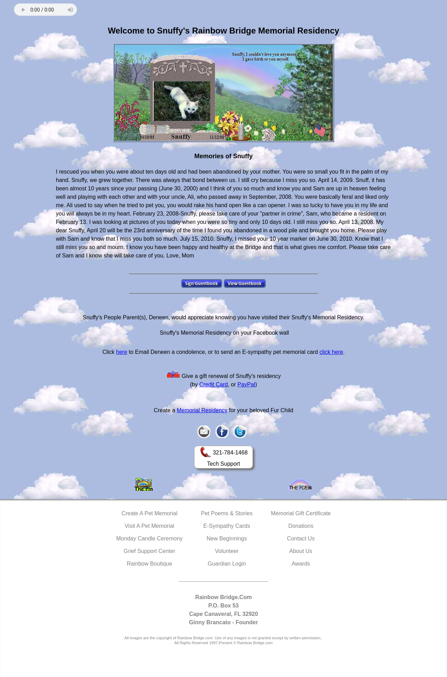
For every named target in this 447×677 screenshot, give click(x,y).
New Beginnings (227, 538)
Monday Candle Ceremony (149, 538)
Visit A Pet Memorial (149, 526)
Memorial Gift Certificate (301, 513)
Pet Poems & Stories (227, 513)
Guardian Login (227, 564)
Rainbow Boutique (149, 564)
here (121, 352)
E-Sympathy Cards (226, 526)
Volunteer (227, 551)
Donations (300, 526)
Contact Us (301, 538)
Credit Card (213, 384)
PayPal (246, 384)
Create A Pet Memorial (149, 513)
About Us (301, 551)
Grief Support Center (149, 551)
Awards (301, 564)
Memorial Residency (202, 410)
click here (331, 352)
